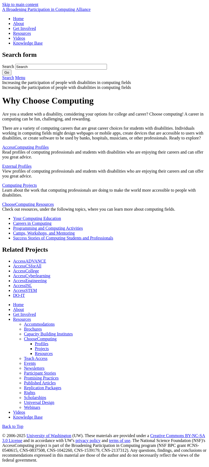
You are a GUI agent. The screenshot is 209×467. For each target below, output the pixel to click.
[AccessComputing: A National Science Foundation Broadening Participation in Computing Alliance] (46, 9)
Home (18, 18)
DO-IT (19, 295)
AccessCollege (26, 271)
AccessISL (22, 285)
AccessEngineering (30, 280)
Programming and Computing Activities (48, 228)
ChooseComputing (40, 339)
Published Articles (40, 383)
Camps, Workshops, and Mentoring (44, 233)
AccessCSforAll (27, 266)
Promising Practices (41, 378)
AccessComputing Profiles (25, 147)
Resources (22, 33)
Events (30, 363)
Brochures (33, 329)
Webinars (32, 407)
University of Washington (48, 435)
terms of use (119, 440)
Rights (29, 392)
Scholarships (35, 397)
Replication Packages (42, 387)
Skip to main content (20, 4)
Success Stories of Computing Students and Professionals (63, 238)
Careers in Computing (32, 223)
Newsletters (34, 368)
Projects (42, 348)
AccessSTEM (25, 290)
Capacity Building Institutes (48, 334)
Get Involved (24, 28)
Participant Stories (40, 373)
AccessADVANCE (29, 261)
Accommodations (39, 324)
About (18, 23)
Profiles (41, 343)
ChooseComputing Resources (28, 204)
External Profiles (17, 166)
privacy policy (87, 440)
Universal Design (39, 402)
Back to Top (12, 426)
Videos (19, 38)
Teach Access (35, 358)
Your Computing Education (37, 218)
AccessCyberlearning (31, 275)
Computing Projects (19, 185)
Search (8, 66)
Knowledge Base (28, 43)
